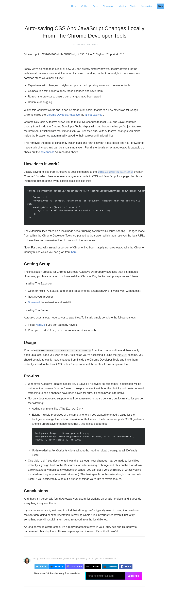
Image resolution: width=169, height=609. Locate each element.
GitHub (83, 6)
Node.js (40, 324)
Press (94, 6)
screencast (47, 152)
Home (72, 6)
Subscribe (133, 574)
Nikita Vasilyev (93, 114)
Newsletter (145, 6)
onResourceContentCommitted (115, 172)
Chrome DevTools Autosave (63, 114)
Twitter (132, 6)
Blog (160, 6)
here (74, 252)
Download (34, 302)
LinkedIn (120, 6)
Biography (106, 6)
